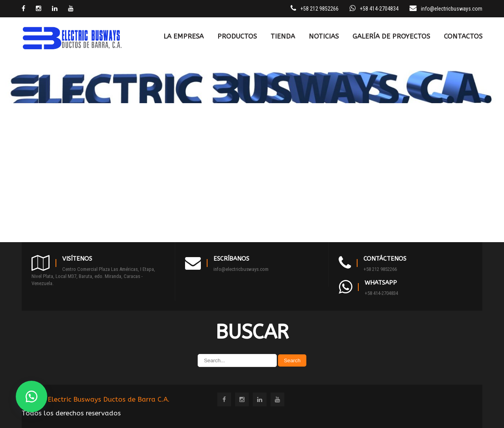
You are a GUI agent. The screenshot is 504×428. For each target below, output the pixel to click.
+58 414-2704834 (381, 293)
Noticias (324, 36)
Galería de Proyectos (391, 36)
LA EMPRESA (183, 36)
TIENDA (283, 36)
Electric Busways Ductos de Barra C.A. (109, 399)
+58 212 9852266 (380, 269)
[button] (31, 396)
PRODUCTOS (237, 36)
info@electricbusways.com (451, 9)
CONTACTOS (463, 36)
